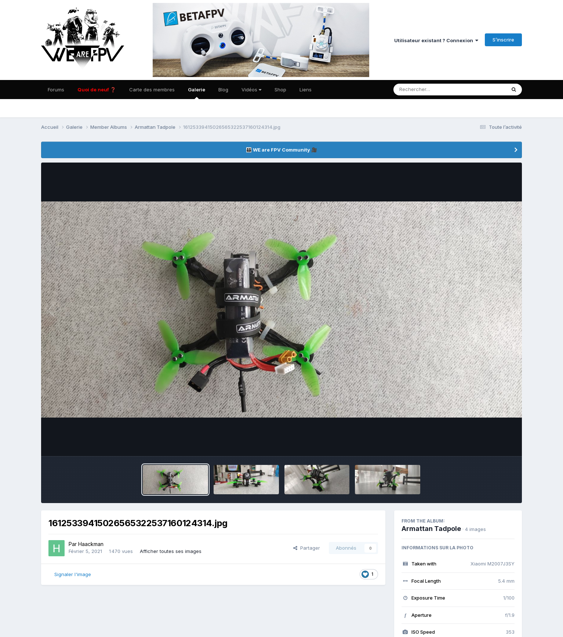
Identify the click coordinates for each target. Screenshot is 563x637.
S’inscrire (503, 40)
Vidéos (251, 89)
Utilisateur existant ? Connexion (436, 40)
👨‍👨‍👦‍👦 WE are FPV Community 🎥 (281, 150)
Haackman (90, 544)
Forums (56, 89)
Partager (306, 548)
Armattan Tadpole (431, 528)
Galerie (196, 93)
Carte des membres (152, 89)
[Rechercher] (428, 89)
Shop (280, 89)
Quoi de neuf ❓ (96, 89)
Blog (223, 89)
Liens (305, 89)
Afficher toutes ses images (170, 551)
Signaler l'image (72, 574)
